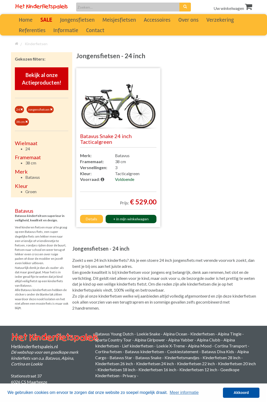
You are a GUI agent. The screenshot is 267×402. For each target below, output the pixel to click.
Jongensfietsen (77, 19)
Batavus (32, 177)
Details (91, 219)
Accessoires (157, 19)
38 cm (22, 122)
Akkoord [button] (241, 393)
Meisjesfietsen (119, 19)
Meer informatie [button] (184, 392)
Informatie (65, 30)
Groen (31, 191)
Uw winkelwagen (233, 8)
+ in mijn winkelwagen (131, 219)
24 (19, 109)
